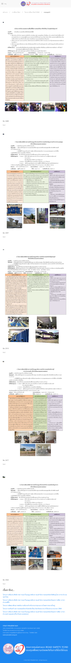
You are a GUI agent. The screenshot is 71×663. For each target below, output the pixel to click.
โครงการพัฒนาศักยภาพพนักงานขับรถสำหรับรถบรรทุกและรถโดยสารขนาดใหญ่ (29, 605)
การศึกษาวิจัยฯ (16, 12)
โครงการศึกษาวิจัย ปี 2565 (31, 12)
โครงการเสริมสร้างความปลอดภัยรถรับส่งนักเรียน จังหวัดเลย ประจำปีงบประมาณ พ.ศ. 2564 (32, 609)
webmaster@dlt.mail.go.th (10, 635)
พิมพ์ (4, 125)
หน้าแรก (5, 12)
